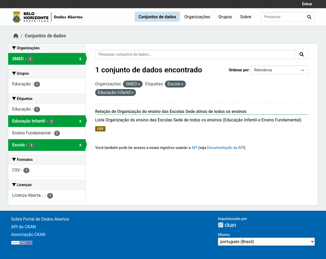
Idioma (223, 234)
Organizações (197, 16)
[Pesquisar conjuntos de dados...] (288, 16)
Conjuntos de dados (157, 16)
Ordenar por (239, 70)
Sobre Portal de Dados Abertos (40, 219)
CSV (100, 129)
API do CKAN (23, 226)
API (194, 148)
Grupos (225, 16)
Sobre (245, 16)
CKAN (227, 225)
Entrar (307, 4)
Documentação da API (225, 148)
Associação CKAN (28, 234)
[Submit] (309, 16)
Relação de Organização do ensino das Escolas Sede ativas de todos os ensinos (170, 111)
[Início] (16, 35)
